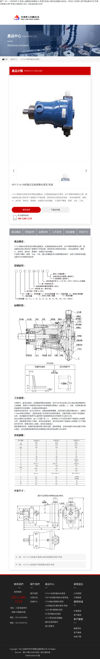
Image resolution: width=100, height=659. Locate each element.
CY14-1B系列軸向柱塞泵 (30, 59)
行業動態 (77, 597)
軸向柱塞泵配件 (51, 622)
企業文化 (34, 597)
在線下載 (77, 637)
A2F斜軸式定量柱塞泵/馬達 (56, 606)
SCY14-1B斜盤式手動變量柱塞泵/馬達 (38, 565)
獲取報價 (26, 210)
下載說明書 (55, 210)
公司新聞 (77, 593)
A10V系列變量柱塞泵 (54, 610)
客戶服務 (78, 619)
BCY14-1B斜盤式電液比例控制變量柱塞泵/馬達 (42, 557)
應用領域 (78, 601)
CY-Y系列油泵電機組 (53, 618)
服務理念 (77, 628)
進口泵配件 (49, 626)
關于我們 (35, 584)
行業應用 (77, 611)
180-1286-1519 (25, 218)
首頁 (6, 59)
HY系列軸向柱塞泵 (53, 614)
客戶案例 (77, 615)
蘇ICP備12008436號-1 (31, 652)
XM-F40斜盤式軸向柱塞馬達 (56, 597)
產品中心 (13, 59)
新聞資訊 (78, 584)
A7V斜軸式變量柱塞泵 (54, 602)
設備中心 (34, 602)
